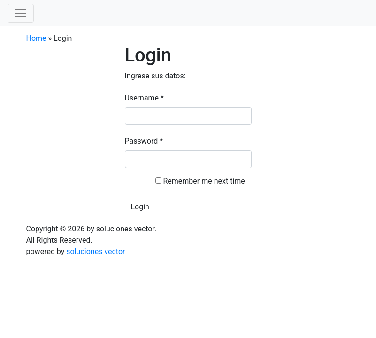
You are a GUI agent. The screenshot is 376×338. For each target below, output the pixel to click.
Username (144, 97)
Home (36, 38)
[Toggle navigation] (21, 13)
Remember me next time (204, 181)
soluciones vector (95, 251)
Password (144, 141)
